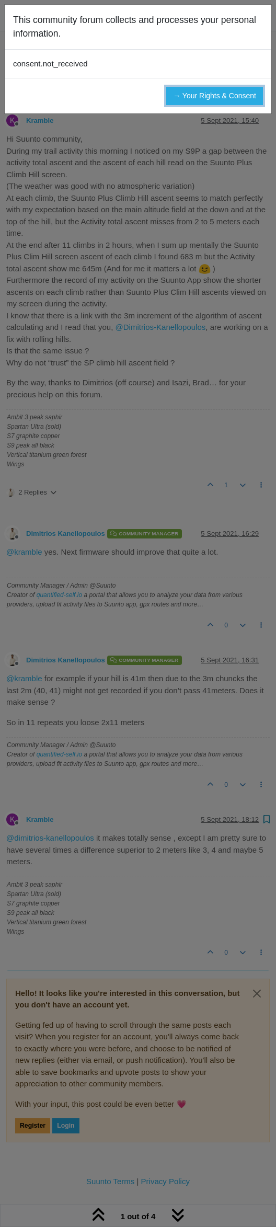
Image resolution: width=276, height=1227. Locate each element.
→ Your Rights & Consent (214, 95)
